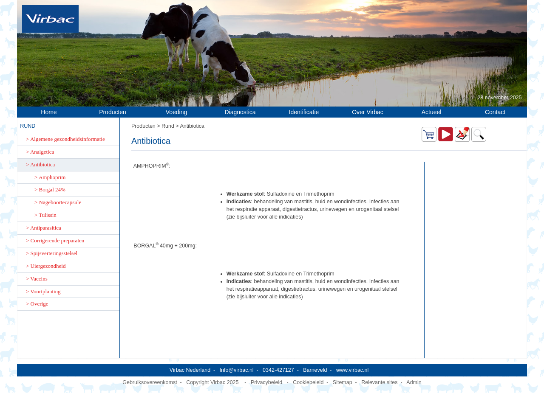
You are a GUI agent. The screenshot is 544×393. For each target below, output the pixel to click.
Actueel (432, 112)
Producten (112, 112)
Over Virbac (367, 112)
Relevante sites (379, 382)
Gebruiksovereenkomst (149, 382)
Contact (495, 112)
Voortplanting (45, 291)
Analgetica (42, 152)
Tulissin (47, 215)
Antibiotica (42, 164)
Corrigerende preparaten (58, 240)
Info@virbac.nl (237, 370)
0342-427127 (278, 370)
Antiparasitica (45, 228)
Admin (413, 382)
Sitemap (342, 382)
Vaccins (38, 278)
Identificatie (304, 112)
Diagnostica (239, 112)
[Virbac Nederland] (50, 19)
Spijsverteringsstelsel (54, 253)
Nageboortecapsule (60, 202)
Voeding (176, 112)
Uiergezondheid (48, 266)
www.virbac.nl (352, 370)
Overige (39, 303)
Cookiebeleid (308, 382)
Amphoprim (52, 177)
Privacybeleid (266, 382)
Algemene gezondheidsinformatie (67, 139)
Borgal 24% (52, 189)
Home (49, 112)
